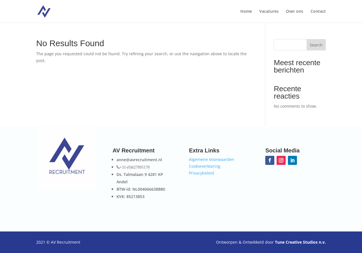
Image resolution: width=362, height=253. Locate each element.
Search (316, 45)
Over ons (294, 11)
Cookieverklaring (204, 166)
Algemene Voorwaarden (211, 159)
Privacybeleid (201, 173)
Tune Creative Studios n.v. (300, 242)
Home (246, 11)
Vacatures (269, 11)
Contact (318, 11)
